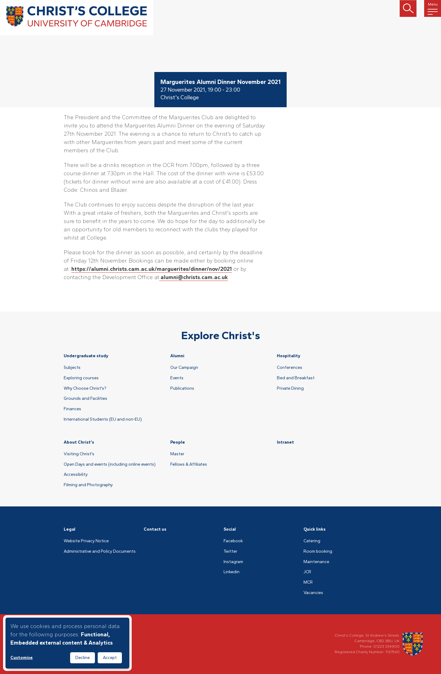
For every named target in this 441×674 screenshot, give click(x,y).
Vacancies (313, 592)
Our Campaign (184, 367)
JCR (307, 572)
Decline (82, 657)
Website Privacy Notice (86, 541)
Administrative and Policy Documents (100, 551)
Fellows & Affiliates (188, 464)
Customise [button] (21, 657)
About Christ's (79, 442)
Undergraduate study (86, 355)
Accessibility (76, 474)
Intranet (285, 442)
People (177, 442)
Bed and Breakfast (296, 378)
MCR (308, 582)
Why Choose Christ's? (85, 388)
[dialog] (67, 643)
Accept (110, 657)
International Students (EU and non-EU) (103, 419)
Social (230, 529)
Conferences (289, 367)
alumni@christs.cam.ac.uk (193, 277)
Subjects (72, 367)
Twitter (230, 551)
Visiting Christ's (79, 454)
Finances (72, 409)
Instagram (233, 561)
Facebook (233, 541)
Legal (69, 529)
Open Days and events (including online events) (110, 464)
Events (176, 378)
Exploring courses (81, 378)
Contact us (155, 529)
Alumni (177, 355)
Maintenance (316, 561)
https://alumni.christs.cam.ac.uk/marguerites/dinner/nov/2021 (151, 269)
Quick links (314, 529)
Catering (311, 541)
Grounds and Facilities (85, 398)
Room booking (317, 551)
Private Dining (290, 388)
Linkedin (231, 572)
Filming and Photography (88, 485)
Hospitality (288, 355)
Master (177, 454)
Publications (182, 388)
